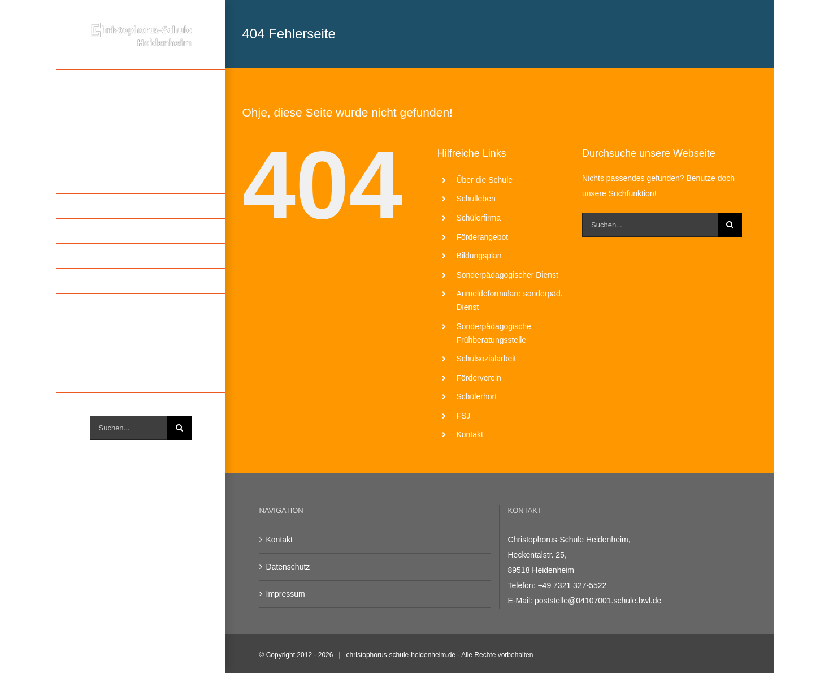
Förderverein (478, 377)
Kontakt (469, 434)
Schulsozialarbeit (486, 358)
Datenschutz (288, 566)
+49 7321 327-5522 (571, 585)
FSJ (463, 415)
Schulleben (475, 198)
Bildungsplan (478, 255)
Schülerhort (476, 396)
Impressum (285, 593)
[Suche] (179, 428)
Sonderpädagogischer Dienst (507, 274)
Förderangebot (482, 236)
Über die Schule (484, 179)
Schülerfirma (478, 217)
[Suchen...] (128, 428)
